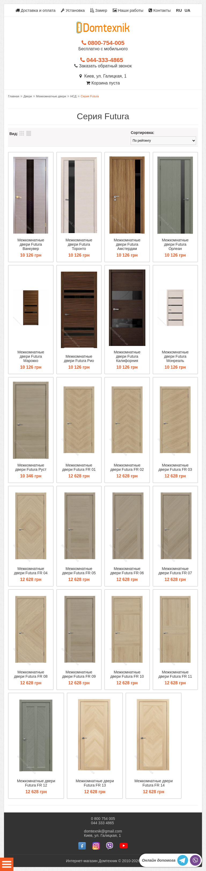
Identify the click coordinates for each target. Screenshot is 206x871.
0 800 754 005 (103, 818)
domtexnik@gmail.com (103, 831)
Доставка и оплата (36, 10)
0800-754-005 (103, 43)
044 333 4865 (102, 823)
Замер (98, 10)
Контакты (160, 10)
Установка (73, 10)
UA (187, 10)
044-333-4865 (101, 60)
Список (28, 133)
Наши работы (128, 10)
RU (179, 10)
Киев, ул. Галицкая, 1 (102, 76)
